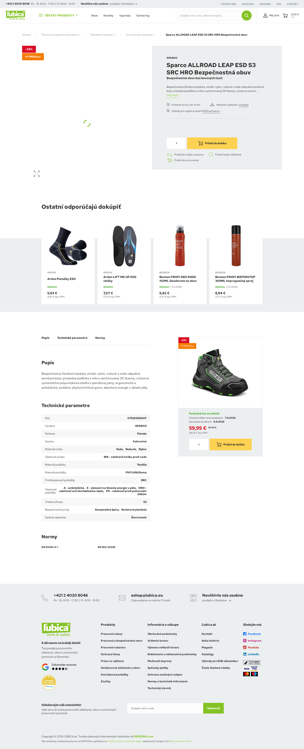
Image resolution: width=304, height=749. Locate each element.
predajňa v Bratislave (123, 3)
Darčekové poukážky (114, 674)
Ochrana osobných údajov (165, 674)
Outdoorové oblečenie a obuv (120, 668)
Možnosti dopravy (160, 661)
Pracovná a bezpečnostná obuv (121, 640)
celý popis (172, 95)
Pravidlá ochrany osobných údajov (124, 741)
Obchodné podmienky (162, 634)
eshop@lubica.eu (147, 595)
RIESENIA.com (144, 736)
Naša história (210, 640)
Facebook (252, 634)
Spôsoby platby (158, 668)
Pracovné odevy (111, 634)
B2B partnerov (211, 111)
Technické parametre (72, 338)
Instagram (252, 640)
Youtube (251, 647)
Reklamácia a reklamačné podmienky (172, 654)
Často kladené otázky (216, 668)
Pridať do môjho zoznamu (185, 155)
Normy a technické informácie (167, 681)
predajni (244, 104)
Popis (45, 338)
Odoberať (213, 708)
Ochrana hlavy (110, 654)
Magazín (207, 647)
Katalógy (208, 654)
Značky (106, 681)
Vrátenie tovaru (158, 640)
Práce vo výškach (112, 661)
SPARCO (172, 57)
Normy (100, 338)
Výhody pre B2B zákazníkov (220, 661)
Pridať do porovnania (183, 160)
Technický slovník (159, 688)
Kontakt (207, 634)
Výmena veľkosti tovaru (163, 647)
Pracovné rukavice (113, 647)
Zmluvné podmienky (180, 741)
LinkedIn (251, 654)
